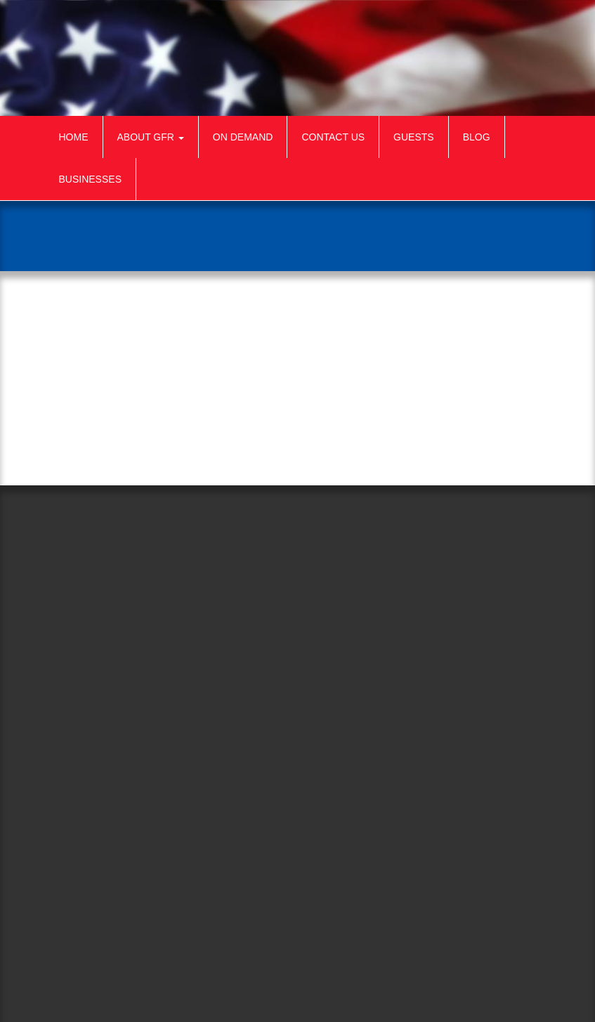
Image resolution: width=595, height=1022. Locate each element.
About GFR (150, 137)
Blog (476, 137)
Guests (413, 137)
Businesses (90, 179)
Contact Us (333, 137)
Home (74, 137)
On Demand (243, 137)
